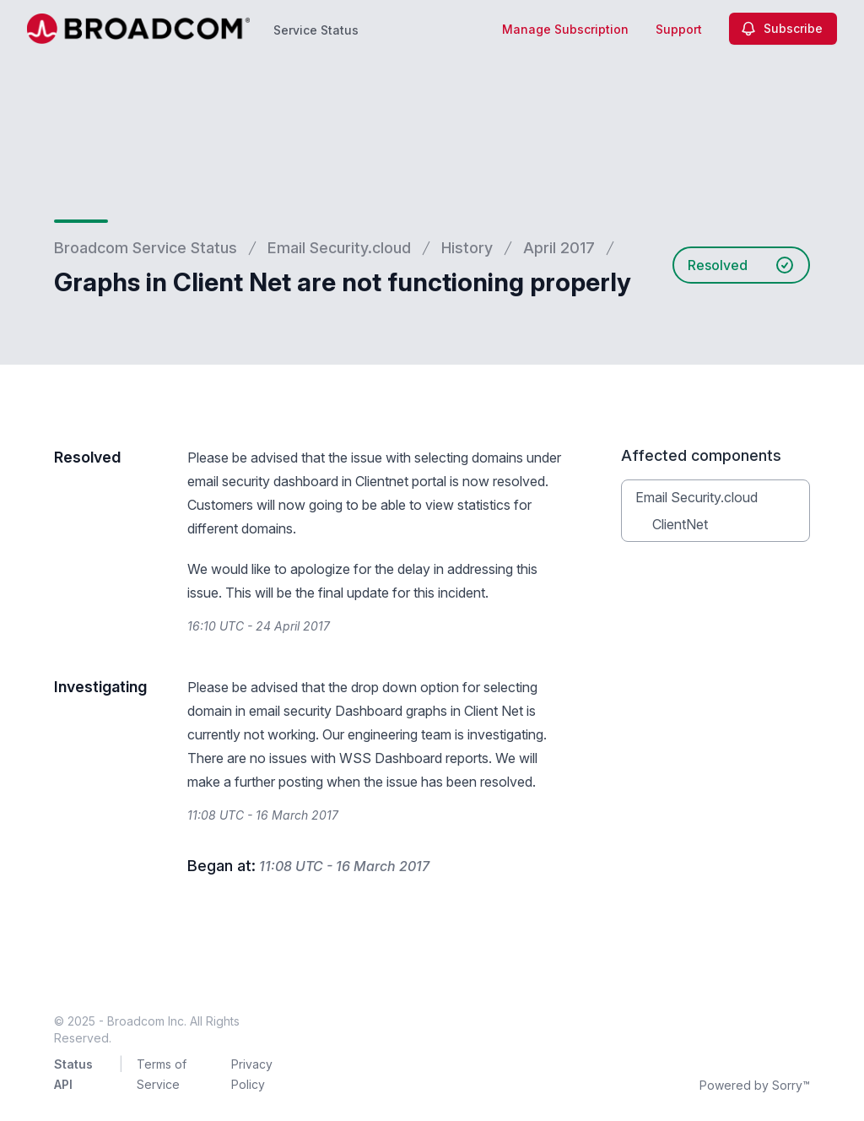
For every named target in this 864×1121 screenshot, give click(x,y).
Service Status (316, 30)
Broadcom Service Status (145, 248)
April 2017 (559, 248)
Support (679, 29)
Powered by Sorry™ (754, 1085)
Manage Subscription (565, 29)
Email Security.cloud (339, 248)
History (467, 248)
